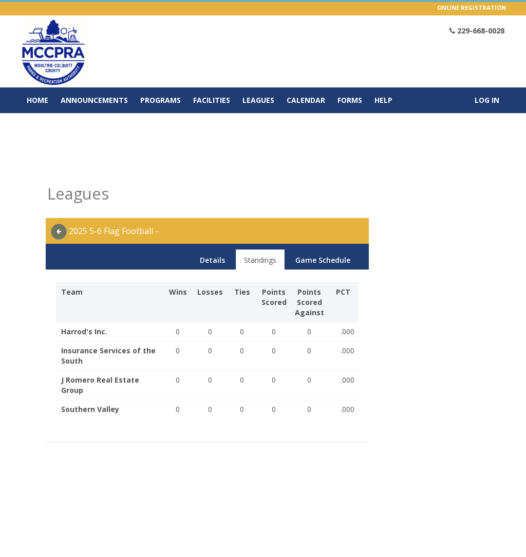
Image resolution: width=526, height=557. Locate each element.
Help (383, 100)
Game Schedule (322, 260)
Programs (160, 100)
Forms (349, 100)
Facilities (211, 100)
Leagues (258, 100)
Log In (487, 100)
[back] (59, 232)
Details (212, 260)
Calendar (306, 100)
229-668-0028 (476, 30)
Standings (260, 260)
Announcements (94, 100)
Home (37, 100)
